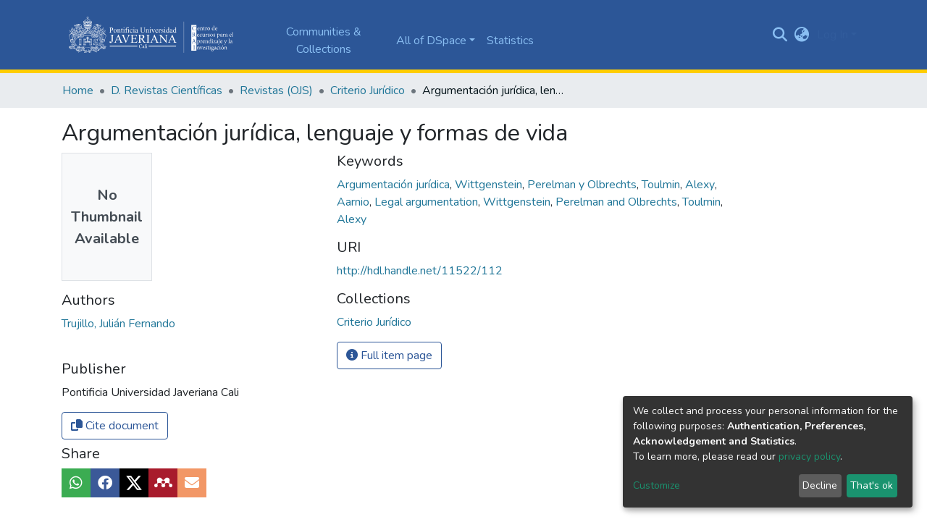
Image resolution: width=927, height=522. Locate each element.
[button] (802, 34)
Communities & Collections (323, 40)
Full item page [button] (389, 355)
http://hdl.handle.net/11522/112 (420, 271)
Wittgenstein (490, 185)
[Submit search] (780, 34)
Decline (819, 485)
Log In (832, 35)
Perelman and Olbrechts (617, 202)
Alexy (701, 185)
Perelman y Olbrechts (583, 185)
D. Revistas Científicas (166, 90)
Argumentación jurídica (395, 185)
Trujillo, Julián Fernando (118, 324)
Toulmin (662, 185)
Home (77, 90)
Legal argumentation (427, 202)
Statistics (510, 41)
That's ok (871, 485)
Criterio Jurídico (367, 90)
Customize (656, 485)
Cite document (115, 426)
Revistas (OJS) (276, 90)
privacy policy (809, 456)
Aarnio (354, 202)
